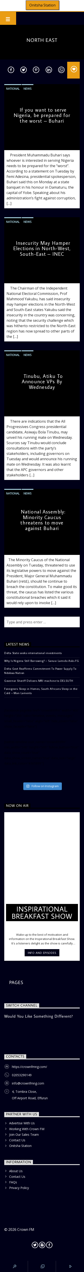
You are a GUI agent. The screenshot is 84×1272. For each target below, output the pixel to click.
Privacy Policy (19, 1188)
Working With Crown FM (26, 1129)
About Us (16, 1171)
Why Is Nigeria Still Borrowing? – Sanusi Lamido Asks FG (41, 661)
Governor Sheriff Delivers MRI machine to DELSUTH (38, 680)
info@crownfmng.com (28, 1083)
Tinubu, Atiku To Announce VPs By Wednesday (42, 381)
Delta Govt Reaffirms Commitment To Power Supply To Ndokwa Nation (40, 671)
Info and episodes (42, 953)
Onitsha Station (42, 5)
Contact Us (17, 1140)
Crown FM (25, 1229)
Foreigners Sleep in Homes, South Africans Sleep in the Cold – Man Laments (41, 691)
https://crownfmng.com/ (29, 1067)
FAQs (13, 1182)
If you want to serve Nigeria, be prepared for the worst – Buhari (42, 115)
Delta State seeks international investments (33, 653)
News (28, 89)
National (12, 89)
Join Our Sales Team (24, 1134)
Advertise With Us (22, 1123)
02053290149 (22, 1075)
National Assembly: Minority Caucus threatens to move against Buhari (42, 519)
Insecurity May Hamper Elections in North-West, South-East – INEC (42, 248)
